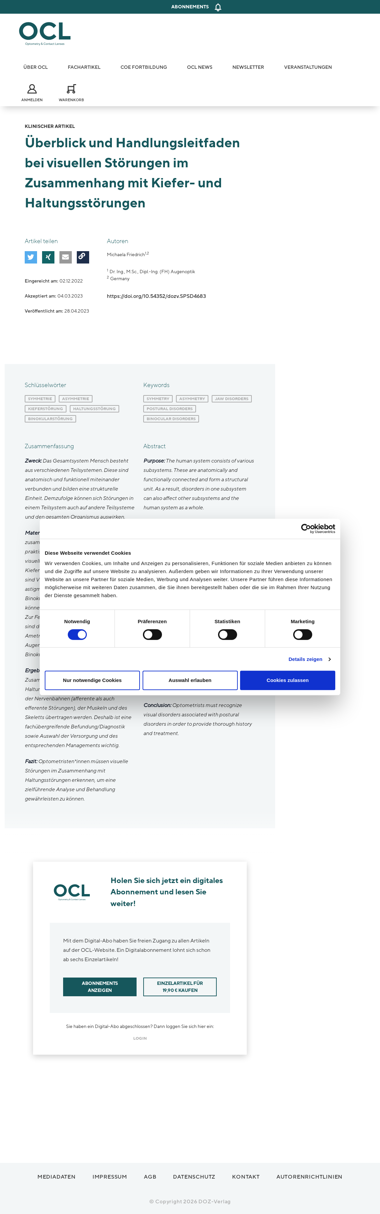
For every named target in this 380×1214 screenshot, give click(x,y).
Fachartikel (84, 67)
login (140, 1036)
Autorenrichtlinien (309, 1175)
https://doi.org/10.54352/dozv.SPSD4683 (156, 296)
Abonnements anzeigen (100, 985)
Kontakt (246, 1175)
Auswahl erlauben (190, 680)
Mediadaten (56, 1175)
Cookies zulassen (288, 680)
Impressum (109, 1175)
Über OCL (35, 67)
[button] (30, 256)
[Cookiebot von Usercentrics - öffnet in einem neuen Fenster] (306, 529)
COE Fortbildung (144, 67)
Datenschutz (194, 1175)
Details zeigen (305, 659)
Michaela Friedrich (126, 254)
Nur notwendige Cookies (92, 680)
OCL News (199, 67)
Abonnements (190, 7)
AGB (150, 1175)
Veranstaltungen (308, 67)
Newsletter (248, 67)
